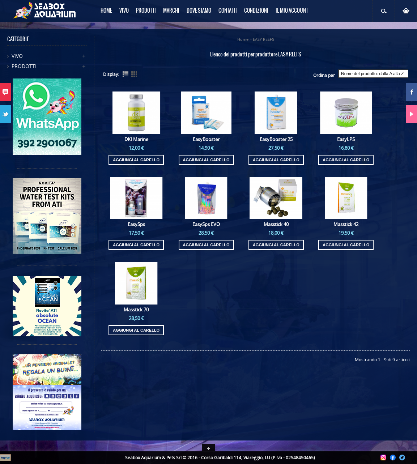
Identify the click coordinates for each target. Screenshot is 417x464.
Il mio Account (292, 11)
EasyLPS (346, 139)
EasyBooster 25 (276, 139)
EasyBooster (206, 139)
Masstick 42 (345, 224)
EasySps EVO (206, 224)
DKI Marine (136, 139)
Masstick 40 (276, 224)
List (125, 74)
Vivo (17, 55)
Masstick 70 (136, 309)
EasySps (136, 224)
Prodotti (24, 66)
